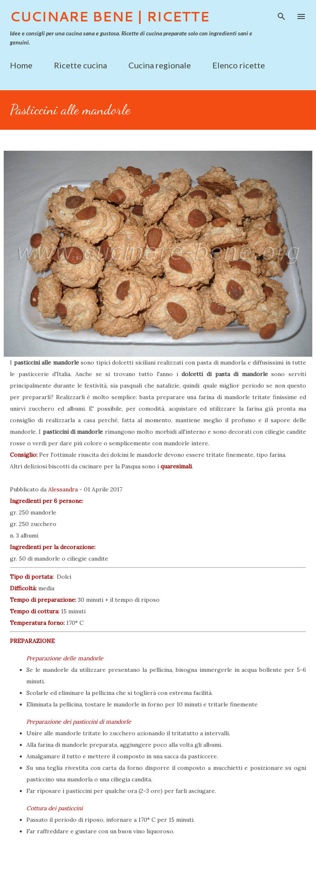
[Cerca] (281, 15)
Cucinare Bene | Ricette (109, 16)
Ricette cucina (80, 65)
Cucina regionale (159, 65)
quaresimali (176, 466)
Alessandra (63, 489)
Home (21, 65)
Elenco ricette (238, 65)
